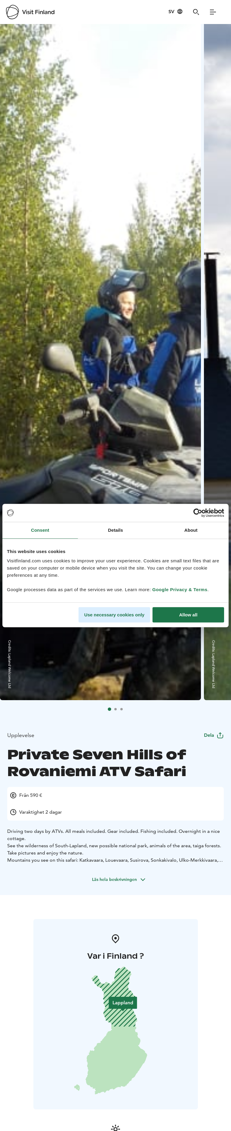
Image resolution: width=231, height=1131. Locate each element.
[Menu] (213, 12)
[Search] (196, 12)
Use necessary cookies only (114, 614)
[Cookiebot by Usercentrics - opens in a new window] (197, 512)
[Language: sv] (175, 11)
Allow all (188, 614)
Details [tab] (115, 530)
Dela (214, 735)
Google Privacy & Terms (179, 589)
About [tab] (191, 530)
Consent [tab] (40, 530)
